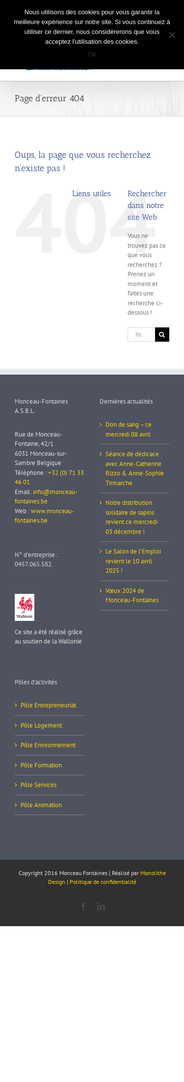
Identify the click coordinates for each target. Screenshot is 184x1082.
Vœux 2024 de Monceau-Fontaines (131, 595)
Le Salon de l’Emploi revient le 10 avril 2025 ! (133, 561)
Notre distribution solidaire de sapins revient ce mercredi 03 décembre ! (131, 517)
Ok (92, 54)
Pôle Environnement (48, 745)
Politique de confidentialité (103, 881)
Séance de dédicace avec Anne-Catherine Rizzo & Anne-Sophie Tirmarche (134, 468)
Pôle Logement (41, 725)
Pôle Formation (41, 765)
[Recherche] (162, 334)
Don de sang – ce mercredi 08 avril (128, 429)
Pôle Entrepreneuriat (48, 705)
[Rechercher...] (141, 334)
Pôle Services (38, 785)
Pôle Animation (41, 805)
